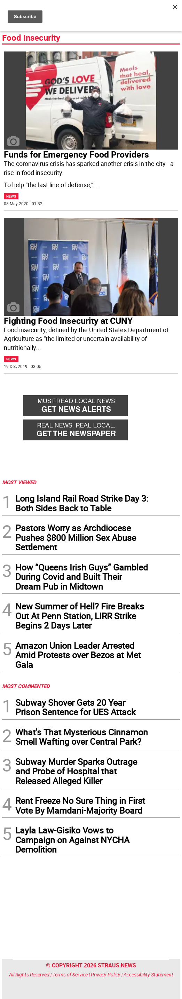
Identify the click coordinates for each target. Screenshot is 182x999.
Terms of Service (70, 974)
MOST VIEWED (19, 482)
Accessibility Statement (148, 974)
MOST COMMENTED (26, 685)
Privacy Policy (105, 974)
